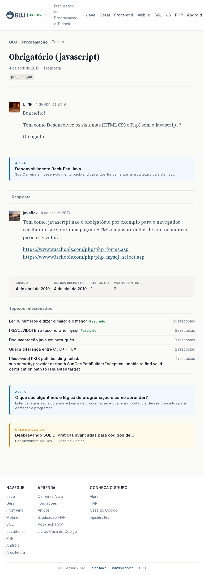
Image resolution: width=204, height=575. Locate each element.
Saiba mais (98, 568)
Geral (105, 15)
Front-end (14, 510)
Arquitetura (15, 552)
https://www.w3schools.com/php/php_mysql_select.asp (83, 257)
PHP (179, 15)
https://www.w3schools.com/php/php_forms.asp (76, 249)
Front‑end (123, 15)
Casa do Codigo (104, 510)
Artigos (44, 510)
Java (90, 15)
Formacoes (47, 503)
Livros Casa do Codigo (57, 531)
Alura (94, 496)
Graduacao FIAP (52, 517)
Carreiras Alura (50, 496)
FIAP (93, 503)
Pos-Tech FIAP (50, 524)
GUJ (13, 42)
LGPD (142, 568)
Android (194, 15)
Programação (35, 42)
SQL (158, 15)
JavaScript (15, 531)
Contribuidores (122, 568)
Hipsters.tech (101, 517)
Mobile (143, 15)
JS (168, 15)
